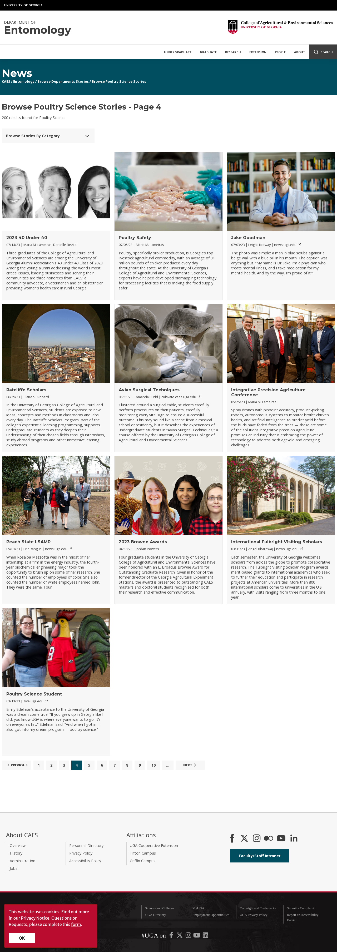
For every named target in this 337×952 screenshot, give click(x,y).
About (299, 52)
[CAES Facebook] (232, 839)
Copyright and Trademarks (258, 908)
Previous (17, 765)
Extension (257, 52)
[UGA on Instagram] (189, 936)
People (280, 52)
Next (190, 765)
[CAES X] (245, 839)
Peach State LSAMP (28, 541)
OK (22, 938)
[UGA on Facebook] (171, 936)
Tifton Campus (143, 853)
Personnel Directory (86, 845)
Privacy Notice (35, 918)
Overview (18, 845)
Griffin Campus (142, 860)
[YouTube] (281, 839)
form (76, 924)
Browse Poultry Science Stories (119, 81)
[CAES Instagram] (256, 839)
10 (153, 765)
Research (233, 52)
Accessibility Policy (85, 860)
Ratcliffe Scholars (26, 389)
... (167, 765)
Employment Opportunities (210, 915)
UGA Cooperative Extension (154, 845)
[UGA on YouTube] (197, 936)
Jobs (13, 868)
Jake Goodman (248, 237)
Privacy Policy (80, 853)
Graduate (208, 52)
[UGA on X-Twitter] (180, 936)
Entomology (23, 81)
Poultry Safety (135, 237)
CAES (6, 81)
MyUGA (198, 908)
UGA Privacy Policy (253, 915)
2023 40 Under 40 (26, 237)
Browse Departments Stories (63, 81)
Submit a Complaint (300, 908)
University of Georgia (23, 5)
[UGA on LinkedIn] (205, 936)
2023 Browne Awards (143, 541)
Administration (22, 860)
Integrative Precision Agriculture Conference (268, 392)
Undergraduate (177, 52)
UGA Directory (155, 915)
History (16, 853)
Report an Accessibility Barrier (302, 917)
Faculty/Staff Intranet (260, 855)
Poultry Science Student (34, 694)
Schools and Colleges (159, 908)
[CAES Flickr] (268, 839)
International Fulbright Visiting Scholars (276, 541)
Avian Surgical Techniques (149, 389)
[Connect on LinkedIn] (294, 839)
